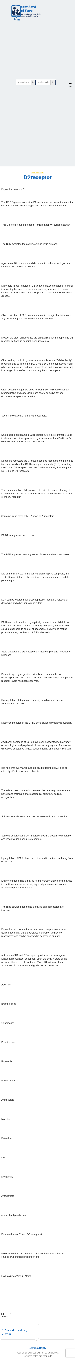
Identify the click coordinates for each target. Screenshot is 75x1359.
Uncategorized (37, 172)
